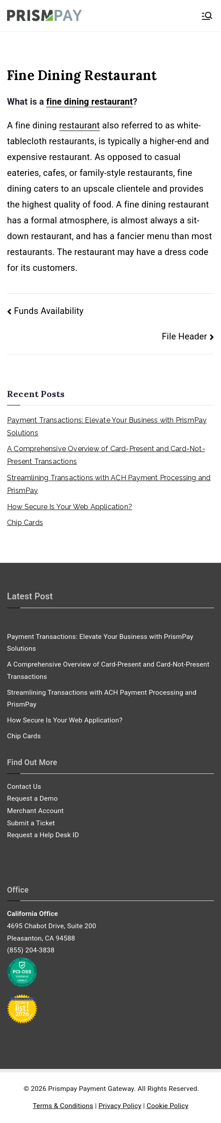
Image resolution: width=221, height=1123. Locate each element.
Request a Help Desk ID (43, 835)
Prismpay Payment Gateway (91, 1089)
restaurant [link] (79, 125)
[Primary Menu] (207, 16)
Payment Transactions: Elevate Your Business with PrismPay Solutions (107, 426)
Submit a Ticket (31, 823)
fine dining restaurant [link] (89, 101)
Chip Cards (25, 522)
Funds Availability (48, 311)
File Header (184, 336)
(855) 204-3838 (30, 950)
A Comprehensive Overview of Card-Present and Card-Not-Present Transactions (106, 455)
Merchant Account (35, 811)
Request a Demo (32, 798)
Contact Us (24, 787)
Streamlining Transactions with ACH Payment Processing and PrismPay (108, 484)
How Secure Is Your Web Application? (69, 507)
